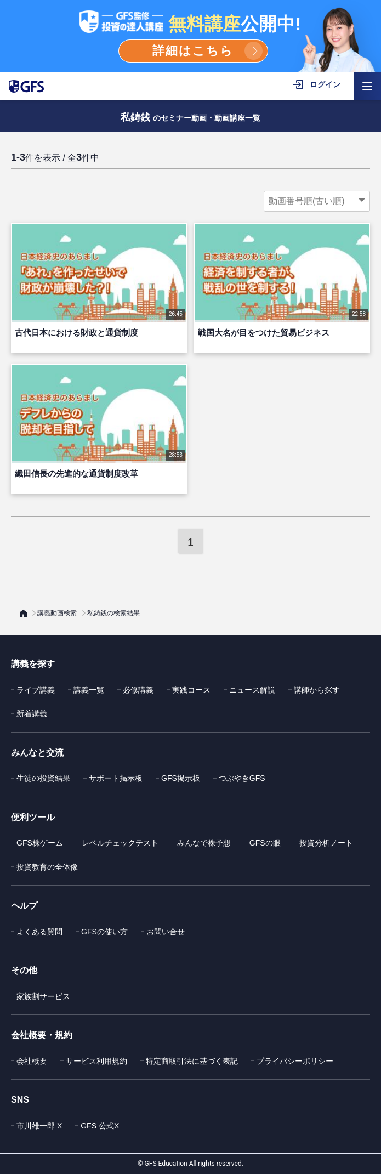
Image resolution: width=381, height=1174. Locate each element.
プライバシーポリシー (295, 1061)
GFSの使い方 (104, 931)
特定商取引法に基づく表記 (192, 1061)
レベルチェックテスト (120, 842)
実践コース (191, 689)
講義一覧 (88, 689)
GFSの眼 (265, 842)
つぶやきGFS (242, 778)
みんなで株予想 (204, 842)
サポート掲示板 (116, 778)
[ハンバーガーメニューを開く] (367, 86)
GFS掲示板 (180, 778)
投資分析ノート (326, 842)
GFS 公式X (100, 1125)
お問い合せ (165, 931)
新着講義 (31, 713)
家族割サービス (43, 996)
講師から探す (317, 689)
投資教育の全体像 (47, 867)
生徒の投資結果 (43, 778)
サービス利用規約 (96, 1061)
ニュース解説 (252, 689)
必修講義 (138, 689)
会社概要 (31, 1061)
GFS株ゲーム (39, 842)
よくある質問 (39, 931)
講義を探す (33, 663)
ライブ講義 (35, 689)
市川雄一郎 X (39, 1125)
